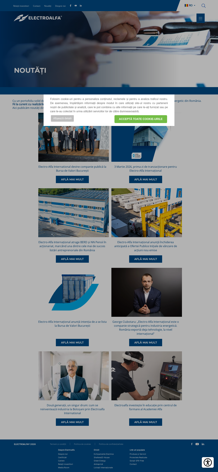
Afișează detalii (62, 118)
